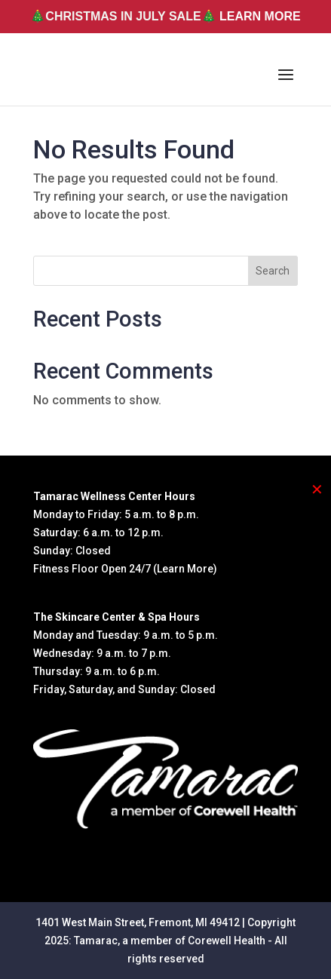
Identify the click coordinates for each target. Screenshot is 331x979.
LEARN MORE (260, 16)
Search (273, 271)
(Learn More (183, 569)
